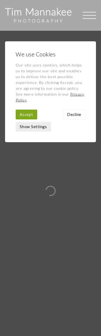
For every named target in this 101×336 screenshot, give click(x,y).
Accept (26, 84)
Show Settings (33, 96)
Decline (74, 84)
